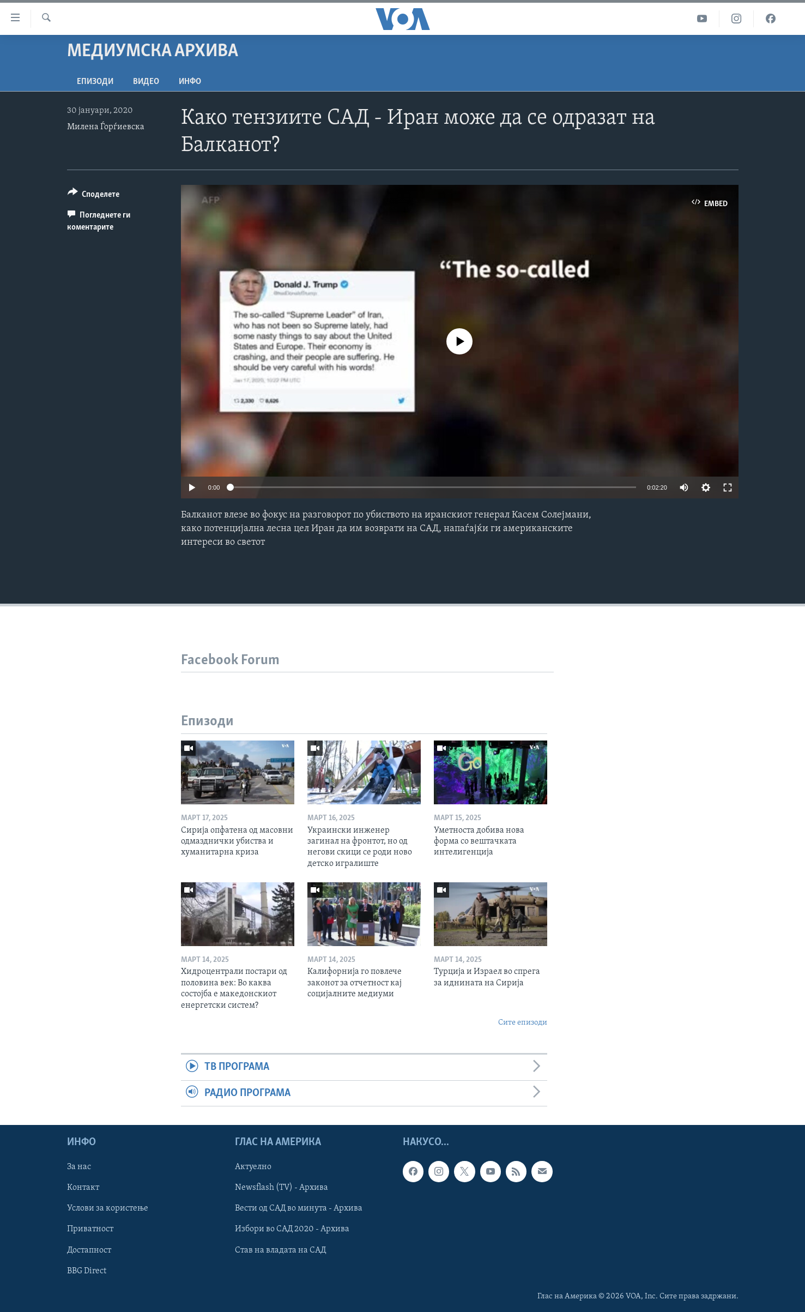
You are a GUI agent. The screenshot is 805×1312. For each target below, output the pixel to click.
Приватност (90, 1229)
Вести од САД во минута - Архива (298, 1209)
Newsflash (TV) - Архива (281, 1188)
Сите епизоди (522, 1023)
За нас (79, 1167)
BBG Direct (86, 1271)
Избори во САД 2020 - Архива (292, 1229)
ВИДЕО (146, 81)
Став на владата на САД (280, 1250)
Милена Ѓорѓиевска (105, 127)
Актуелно (253, 1167)
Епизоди (95, 81)
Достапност (89, 1250)
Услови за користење (107, 1209)
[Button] (94, 196)
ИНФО (190, 81)
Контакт (83, 1188)
